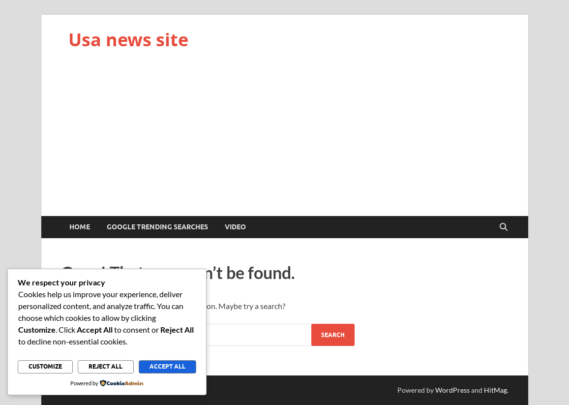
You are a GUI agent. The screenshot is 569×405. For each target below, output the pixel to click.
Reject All (105, 366)
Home (79, 227)
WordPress (452, 390)
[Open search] (503, 227)
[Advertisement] (284, 142)
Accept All (167, 366)
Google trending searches (157, 227)
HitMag (495, 390)
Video (235, 227)
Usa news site (128, 40)
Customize (45, 366)
